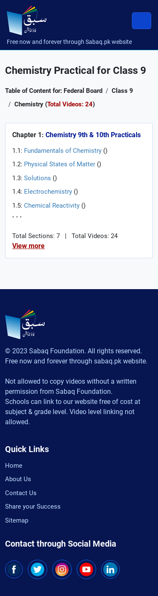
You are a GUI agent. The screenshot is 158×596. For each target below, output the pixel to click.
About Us (18, 479)
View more (28, 246)
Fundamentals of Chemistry (63, 150)
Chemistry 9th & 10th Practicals (93, 135)
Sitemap (16, 520)
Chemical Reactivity (52, 205)
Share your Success (33, 506)
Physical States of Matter (59, 164)
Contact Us (21, 493)
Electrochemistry (48, 191)
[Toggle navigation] (141, 20)
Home (13, 465)
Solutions (37, 178)
